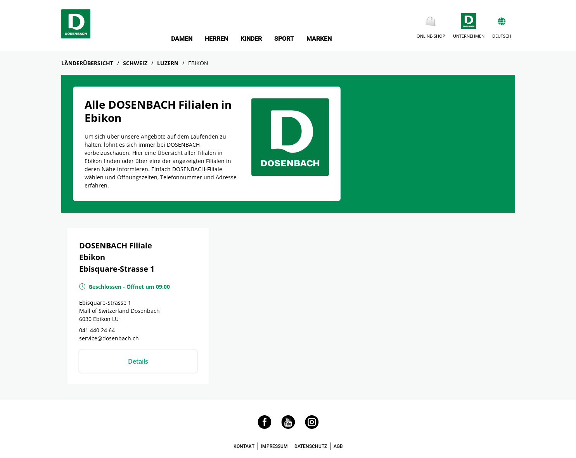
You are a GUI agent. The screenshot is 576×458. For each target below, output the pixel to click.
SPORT (284, 39)
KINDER (251, 39)
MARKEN (319, 39)
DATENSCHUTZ (310, 446)
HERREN (216, 39)
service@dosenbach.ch (109, 338)
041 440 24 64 (97, 330)
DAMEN (181, 39)
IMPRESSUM (274, 446)
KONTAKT (244, 446)
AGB (338, 446)
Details (138, 361)
